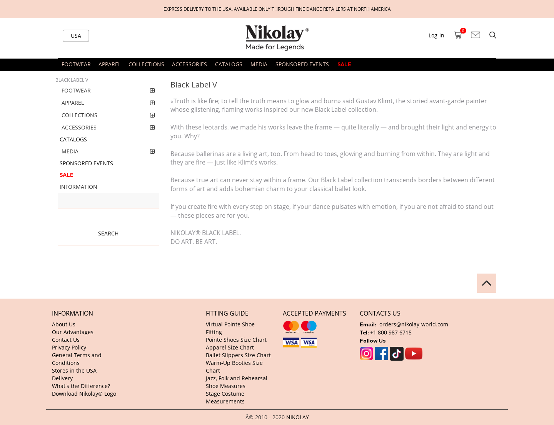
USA (76, 35)
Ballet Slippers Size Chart (238, 355)
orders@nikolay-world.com (413, 324)
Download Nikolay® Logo (84, 393)
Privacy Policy (69, 347)
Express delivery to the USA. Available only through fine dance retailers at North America (277, 9)
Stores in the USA (74, 370)
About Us (63, 324)
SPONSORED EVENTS (302, 64)
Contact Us (66, 339)
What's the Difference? (81, 386)
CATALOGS (228, 64)
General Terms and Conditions (77, 358)
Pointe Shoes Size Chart (236, 339)
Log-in (436, 35)
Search (108, 233)
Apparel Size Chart (230, 347)
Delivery (62, 378)
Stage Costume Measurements (225, 397)
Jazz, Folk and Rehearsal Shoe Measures (236, 382)
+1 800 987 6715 (391, 332)
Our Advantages (72, 332)
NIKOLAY (297, 417)
